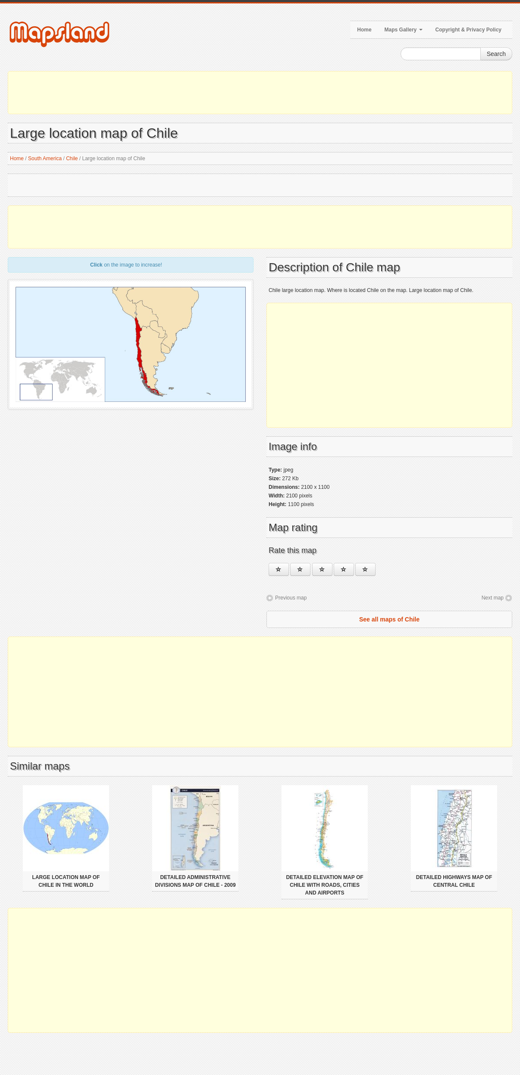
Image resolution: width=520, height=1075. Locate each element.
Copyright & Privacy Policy (468, 30)
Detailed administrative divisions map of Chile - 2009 (195, 881)
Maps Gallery (404, 30)
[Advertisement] (260, 92)
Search (496, 53)
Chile (72, 158)
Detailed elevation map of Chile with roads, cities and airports (324, 885)
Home (364, 30)
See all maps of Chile (389, 619)
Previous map (291, 598)
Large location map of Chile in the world (66, 881)
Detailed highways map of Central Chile (454, 881)
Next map (493, 598)
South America (45, 158)
